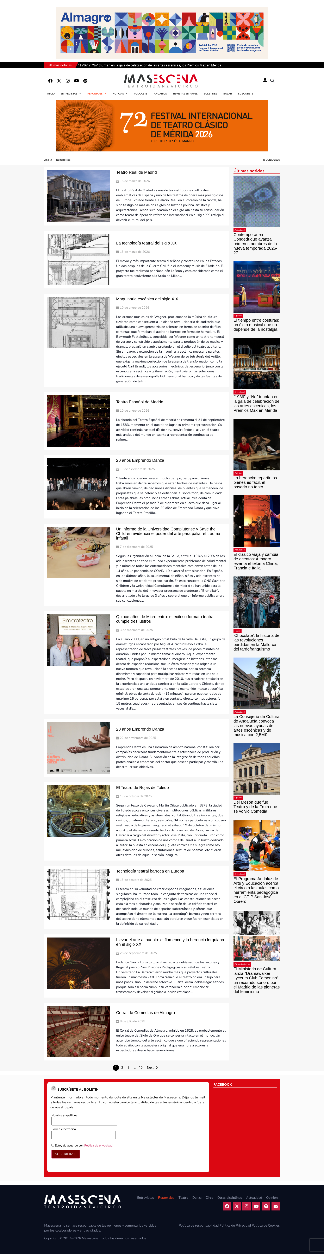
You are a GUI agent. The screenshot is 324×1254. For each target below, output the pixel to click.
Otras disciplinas (242, 964)
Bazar (227, 93)
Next (150, 1068)
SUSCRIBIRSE (65, 1154)
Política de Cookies (266, 1225)
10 (141, 1068)
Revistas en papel (185, 93)
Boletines (210, 93)
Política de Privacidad (235, 1225)
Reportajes (96, 94)
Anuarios (160, 93)
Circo (209, 1197)
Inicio (51, 93)
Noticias (120, 94)
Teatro (238, 630)
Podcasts (141, 93)
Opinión (238, 315)
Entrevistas (71, 94)
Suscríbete (245, 93)
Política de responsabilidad (199, 1225)
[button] (272, 81)
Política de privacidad (98, 1145)
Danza (196, 1197)
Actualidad (240, 230)
